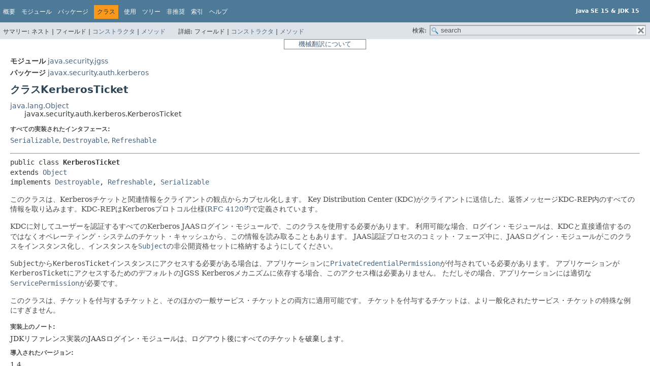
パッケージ (73, 11)
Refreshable (134, 140)
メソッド (153, 31)
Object (55, 172)
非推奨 (176, 11)
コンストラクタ (113, 31)
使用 (130, 11)
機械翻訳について (325, 44)
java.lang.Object (39, 106)
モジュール (36, 11)
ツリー (151, 11)
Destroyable (85, 140)
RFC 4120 (225, 209)
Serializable (34, 140)
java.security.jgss (78, 61)
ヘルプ (218, 11)
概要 (9, 11)
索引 (197, 11)
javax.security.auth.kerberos (98, 73)
